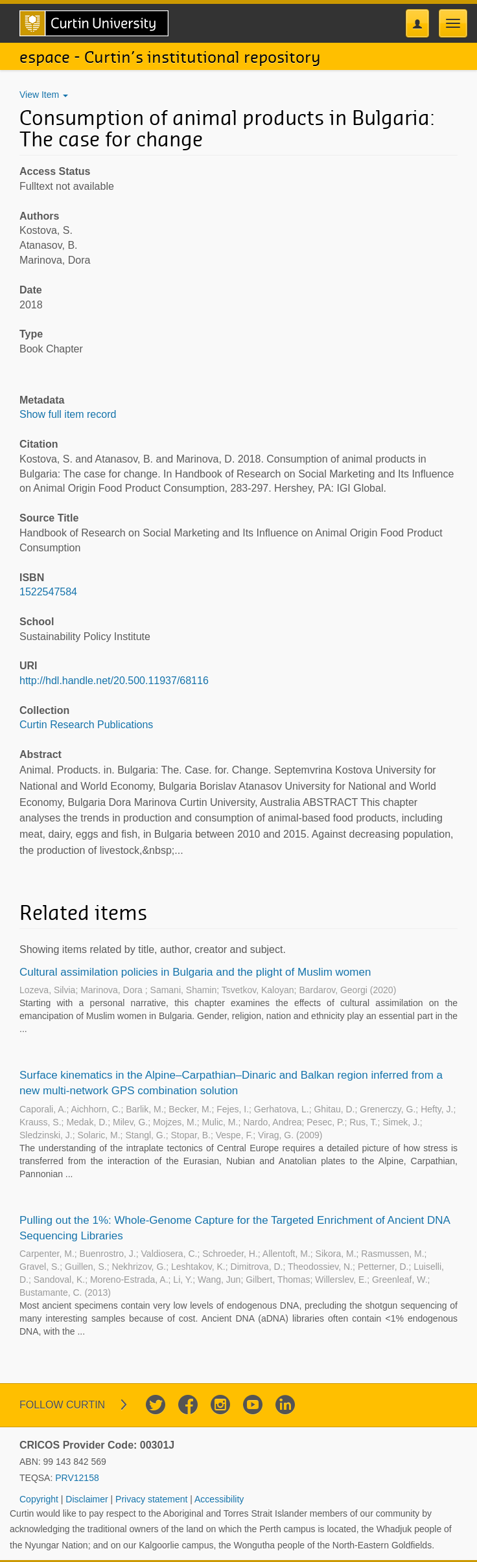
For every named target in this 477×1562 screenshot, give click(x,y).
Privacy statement (152, 1499)
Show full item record (67, 414)
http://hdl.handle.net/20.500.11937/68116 (114, 680)
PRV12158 (77, 1478)
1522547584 (48, 591)
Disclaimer (87, 1499)
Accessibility (219, 1499)
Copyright (40, 1499)
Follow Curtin (62, 1404)
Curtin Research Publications (86, 724)
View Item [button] (43, 94)
